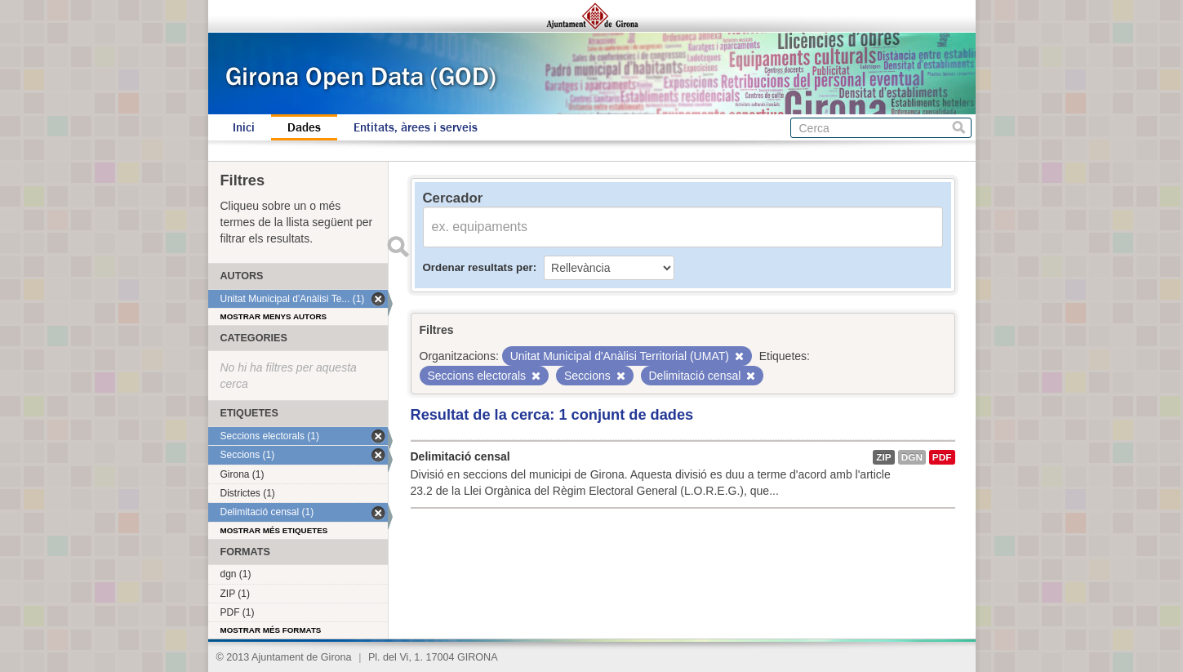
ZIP (883, 457)
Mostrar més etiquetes (274, 530)
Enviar (398, 246)
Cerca (959, 128)
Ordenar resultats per (478, 267)
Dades (304, 127)
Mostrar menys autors (273, 316)
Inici (244, 127)
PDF (942, 457)
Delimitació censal (460, 456)
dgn (912, 457)
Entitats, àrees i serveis (416, 127)
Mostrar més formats (271, 629)
